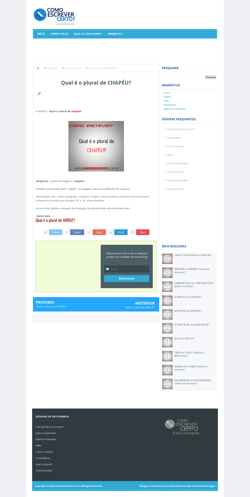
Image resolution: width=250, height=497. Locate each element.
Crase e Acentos (175, 146)
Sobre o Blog (59, 33)
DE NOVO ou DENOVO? (188, 310)
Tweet (55, 232)
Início (41, 33)
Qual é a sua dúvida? (88, 33)
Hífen (166, 100)
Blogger (210, 485)
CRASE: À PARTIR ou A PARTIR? (193, 255)
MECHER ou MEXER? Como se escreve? (192, 270)
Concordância (174, 137)
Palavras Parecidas (177, 180)
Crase (167, 92)
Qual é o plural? (175, 189)
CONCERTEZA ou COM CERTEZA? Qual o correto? (194, 284)
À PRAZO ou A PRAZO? (188, 297)
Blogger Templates (151, 485)
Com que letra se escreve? (181, 129)
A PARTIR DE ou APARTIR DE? (192, 324)
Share (77, 232)
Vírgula (167, 96)
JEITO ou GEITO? (184, 338)
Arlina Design (183, 485)
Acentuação (170, 104)
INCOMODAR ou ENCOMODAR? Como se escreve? (192, 382)
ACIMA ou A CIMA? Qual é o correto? (191, 368)
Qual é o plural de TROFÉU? (51, 306)
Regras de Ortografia (175, 108)
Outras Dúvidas (175, 171)
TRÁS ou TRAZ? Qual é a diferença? (189, 354)
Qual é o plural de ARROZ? (55, 220)
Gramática (115, 33)
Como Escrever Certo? (67, 485)
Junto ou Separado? (177, 163)
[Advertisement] (154, 15)
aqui (127, 208)
